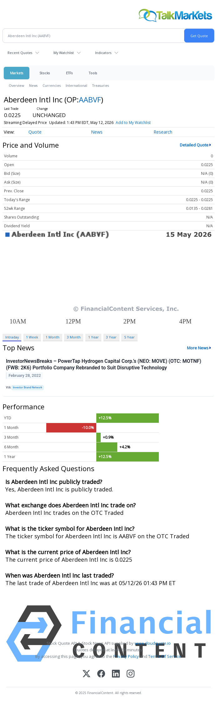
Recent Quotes (20, 52)
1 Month (52, 337)
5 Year (129, 337)
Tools (93, 73)
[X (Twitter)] (86, 674)
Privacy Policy (126, 656)
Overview (16, 85)
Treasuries (100, 85)
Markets (16, 73)
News (33, 85)
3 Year (111, 337)
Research (163, 132)
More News (198, 348)
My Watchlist (63, 52)
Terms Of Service (164, 656)
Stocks (44, 73)
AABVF (90, 99)
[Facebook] (101, 674)
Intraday (12, 337)
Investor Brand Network (27, 387)
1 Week (32, 337)
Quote (35, 132)
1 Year (93, 337)
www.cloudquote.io (152, 643)
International (76, 85)
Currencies (52, 85)
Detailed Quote (194, 145)
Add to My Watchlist (133, 122)
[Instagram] (130, 674)
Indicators (103, 52)
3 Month (74, 337)
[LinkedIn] (115, 674)
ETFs (69, 73)
